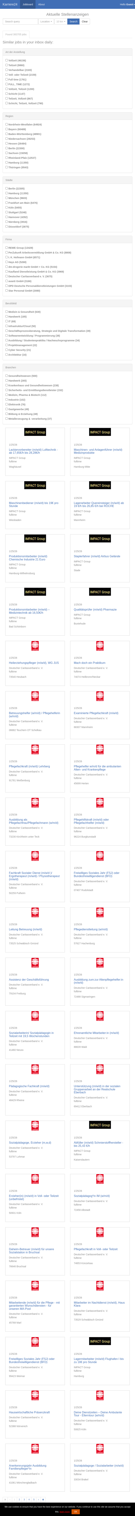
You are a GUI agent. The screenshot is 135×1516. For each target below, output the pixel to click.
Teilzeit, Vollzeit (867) (19, 98)
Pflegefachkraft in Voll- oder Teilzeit (96, 1249)
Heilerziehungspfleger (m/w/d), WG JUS (34, 662)
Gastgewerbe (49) (17, 409)
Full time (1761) (15, 79)
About (41, 4)
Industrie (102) (15, 399)
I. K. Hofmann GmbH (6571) (22, 257)
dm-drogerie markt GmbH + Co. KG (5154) (31, 266)
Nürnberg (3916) (16, 222)
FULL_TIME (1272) (17, 84)
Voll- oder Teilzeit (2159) (20, 74)
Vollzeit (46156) (15, 60)
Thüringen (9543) (16, 167)
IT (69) (10, 321)
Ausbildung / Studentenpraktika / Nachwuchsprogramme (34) (42, 340)
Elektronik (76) (15, 404)
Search (73, 21)
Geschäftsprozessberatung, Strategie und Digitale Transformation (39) (48, 331)
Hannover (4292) (16, 217)
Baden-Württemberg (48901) (23, 134)
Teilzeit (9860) (14, 65)
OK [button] (75, 1512)
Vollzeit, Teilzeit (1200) (19, 89)
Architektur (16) (16, 354)
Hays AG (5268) (15, 262)
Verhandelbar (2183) (18, 70)
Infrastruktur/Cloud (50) (20, 326)
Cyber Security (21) (18, 350)
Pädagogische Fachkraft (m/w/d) (29, 1086)
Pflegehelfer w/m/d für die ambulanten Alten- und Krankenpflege (97, 768)
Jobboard (28, 4)
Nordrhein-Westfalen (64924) (23, 124)
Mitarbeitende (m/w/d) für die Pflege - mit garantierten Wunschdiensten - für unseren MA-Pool (34, 1305)
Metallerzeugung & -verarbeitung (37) (28, 418)
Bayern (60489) (15, 129)
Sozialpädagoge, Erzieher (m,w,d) (30, 1142)
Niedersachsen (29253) (20, 138)
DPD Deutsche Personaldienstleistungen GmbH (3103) (38, 286)
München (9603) (16, 198)
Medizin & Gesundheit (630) (23, 311)
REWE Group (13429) (19, 247)
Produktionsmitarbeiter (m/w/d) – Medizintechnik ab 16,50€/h (29, 611)
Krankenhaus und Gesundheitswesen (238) (32, 385)
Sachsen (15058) (16, 153)
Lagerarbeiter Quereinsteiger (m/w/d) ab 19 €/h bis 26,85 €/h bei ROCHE (99, 505)
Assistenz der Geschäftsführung (29, 979)
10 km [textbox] (59, 21)
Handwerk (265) (16, 380)
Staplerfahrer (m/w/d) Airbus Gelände (97, 556)
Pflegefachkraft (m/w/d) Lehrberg (29, 766)
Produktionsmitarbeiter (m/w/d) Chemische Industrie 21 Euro (28, 558)
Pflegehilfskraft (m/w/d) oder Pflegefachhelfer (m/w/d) (91, 821)
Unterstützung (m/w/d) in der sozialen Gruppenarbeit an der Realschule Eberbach (97, 1089)
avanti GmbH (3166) (18, 281)
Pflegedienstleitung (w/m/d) (91, 929)
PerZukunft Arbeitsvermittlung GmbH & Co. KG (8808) (38, 252)
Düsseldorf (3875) (17, 226)
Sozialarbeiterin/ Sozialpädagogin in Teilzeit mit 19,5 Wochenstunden (31, 1034)
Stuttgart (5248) (16, 212)
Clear (85, 21)
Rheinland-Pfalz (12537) (20, 157)
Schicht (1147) (15, 93)
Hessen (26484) (15, 143)
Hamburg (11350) (16, 162)
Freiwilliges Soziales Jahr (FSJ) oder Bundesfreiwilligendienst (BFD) (97, 874)
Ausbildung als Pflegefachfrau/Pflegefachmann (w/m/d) (33, 821)
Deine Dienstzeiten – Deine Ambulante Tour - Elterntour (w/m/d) (98, 1414)
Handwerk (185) (16, 316)
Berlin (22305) (15, 188)
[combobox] (46, 22)
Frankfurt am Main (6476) (21, 202)
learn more (65, 1512)
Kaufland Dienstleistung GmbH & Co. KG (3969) (34, 271)
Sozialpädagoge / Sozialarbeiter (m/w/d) (99, 1465)
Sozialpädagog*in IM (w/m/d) (92, 1195)
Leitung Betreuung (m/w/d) (25, 929)
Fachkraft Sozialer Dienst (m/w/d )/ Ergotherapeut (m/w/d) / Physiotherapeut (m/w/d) (34, 876)
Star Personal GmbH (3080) (22, 290)
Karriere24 (10, 4)
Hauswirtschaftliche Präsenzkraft (29, 1412)
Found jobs (16, 34)
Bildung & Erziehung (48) (21, 414)
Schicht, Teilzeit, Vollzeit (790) (24, 103)
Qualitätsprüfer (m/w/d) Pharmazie (95, 609)
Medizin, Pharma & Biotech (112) (25, 395)
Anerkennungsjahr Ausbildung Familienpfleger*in (27, 1467)
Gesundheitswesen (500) (21, 376)
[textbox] (45, 21)
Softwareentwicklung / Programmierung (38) (32, 335)
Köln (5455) (13, 207)
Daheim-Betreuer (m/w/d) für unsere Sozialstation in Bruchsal (31, 1251)
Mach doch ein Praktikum (89, 662)
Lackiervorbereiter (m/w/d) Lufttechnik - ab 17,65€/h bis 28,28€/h (33, 451)
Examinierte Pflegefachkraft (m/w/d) (96, 713)
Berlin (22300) (15, 148)
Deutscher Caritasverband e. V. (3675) (28, 276)
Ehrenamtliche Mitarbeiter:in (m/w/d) (96, 1032)
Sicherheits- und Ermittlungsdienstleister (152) (34, 390)
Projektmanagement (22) (21, 345)
